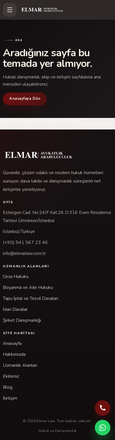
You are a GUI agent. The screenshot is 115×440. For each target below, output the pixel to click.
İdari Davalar (15, 309)
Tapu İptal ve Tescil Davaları (30, 298)
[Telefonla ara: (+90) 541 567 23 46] (102, 408)
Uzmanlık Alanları (20, 365)
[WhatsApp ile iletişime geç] (102, 427)
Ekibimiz (11, 376)
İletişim (10, 398)
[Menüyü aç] (10, 10)
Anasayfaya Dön (24, 98)
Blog (7, 387)
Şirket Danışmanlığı (22, 320)
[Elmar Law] (66, 10)
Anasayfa (12, 343)
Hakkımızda (14, 354)
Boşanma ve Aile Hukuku (28, 287)
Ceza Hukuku (16, 276)
